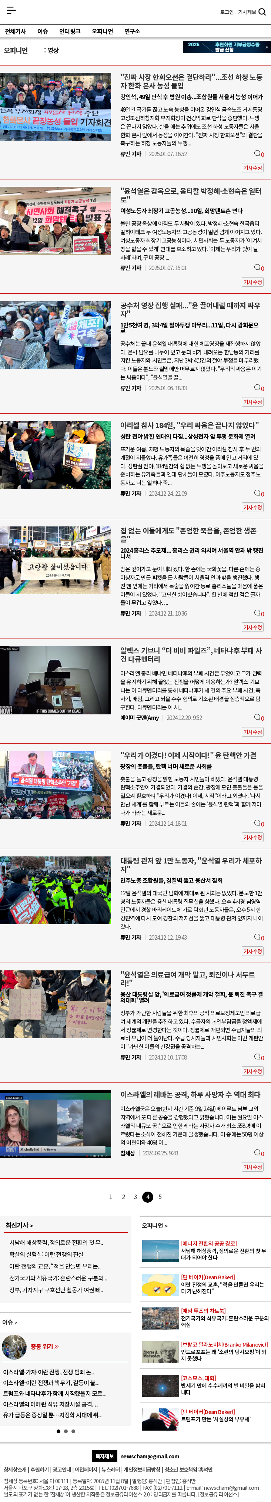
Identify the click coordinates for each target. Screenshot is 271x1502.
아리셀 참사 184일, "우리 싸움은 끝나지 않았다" (189, 425)
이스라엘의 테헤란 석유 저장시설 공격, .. (50, 1404)
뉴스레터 (110, 1469)
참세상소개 (15, 1469)
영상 (52, 50)
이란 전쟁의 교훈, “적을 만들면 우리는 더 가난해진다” (225, 1284)
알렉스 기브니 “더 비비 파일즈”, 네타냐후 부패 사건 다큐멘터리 (191, 654)
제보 (247, 12)
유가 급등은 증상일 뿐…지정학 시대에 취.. (52, 1414)
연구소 (132, 31)
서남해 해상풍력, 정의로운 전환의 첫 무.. (56, 1242)
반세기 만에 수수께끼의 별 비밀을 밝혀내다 (225, 1385)
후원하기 (39, 1469)
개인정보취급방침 (142, 1469)
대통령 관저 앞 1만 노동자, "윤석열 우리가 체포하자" (191, 864)
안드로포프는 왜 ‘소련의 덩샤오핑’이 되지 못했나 (225, 1351)
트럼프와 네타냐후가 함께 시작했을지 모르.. (54, 1393)
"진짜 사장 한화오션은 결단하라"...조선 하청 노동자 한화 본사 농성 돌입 (191, 81)
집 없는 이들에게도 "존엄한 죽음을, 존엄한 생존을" (188, 534)
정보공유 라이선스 (218, 1494)
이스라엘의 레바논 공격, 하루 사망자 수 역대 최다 (190, 1094)
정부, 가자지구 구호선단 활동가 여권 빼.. (56, 1289)
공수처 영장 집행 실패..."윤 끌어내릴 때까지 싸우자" (190, 309)
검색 (262, 12)
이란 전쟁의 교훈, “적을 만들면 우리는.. (54, 1266)
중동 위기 (42, 1346)
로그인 (227, 12)
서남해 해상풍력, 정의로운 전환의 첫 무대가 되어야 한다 (225, 1250)
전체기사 (15, 31)
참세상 (135, 11)
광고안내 (62, 1469)
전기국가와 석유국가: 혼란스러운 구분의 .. (58, 1277)
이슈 (42, 31)
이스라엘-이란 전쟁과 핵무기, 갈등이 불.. (50, 1382)
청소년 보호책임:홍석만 (188, 1469)
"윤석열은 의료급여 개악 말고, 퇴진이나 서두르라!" (187, 978)
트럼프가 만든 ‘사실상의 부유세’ (225, 1415)
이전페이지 (86, 1469)
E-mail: (194, 1487)
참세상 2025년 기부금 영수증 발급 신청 (227, 47)
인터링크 (69, 31)
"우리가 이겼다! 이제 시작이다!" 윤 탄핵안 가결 (188, 755)
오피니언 (102, 31)
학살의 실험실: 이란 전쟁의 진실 (46, 1254)
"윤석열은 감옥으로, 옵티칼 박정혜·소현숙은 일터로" (190, 195)
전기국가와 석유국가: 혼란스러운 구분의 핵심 (225, 1317)
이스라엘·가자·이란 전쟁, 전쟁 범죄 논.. (48, 1371)
